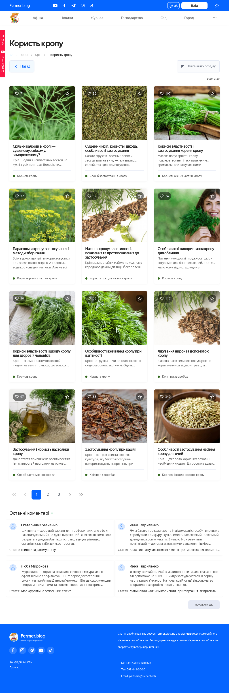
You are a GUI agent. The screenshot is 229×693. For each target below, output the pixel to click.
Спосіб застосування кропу (108, 176)
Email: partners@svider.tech (138, 676)
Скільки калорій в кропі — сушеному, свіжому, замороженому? (34, 150)
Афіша (38, 18)
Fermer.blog (14, 17)
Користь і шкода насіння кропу (111, 278)
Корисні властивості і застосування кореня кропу (180, 148)
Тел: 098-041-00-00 (133, 669)
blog (19, 5)
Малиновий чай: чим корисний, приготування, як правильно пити (174, 591)
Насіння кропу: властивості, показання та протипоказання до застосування (112, 253)
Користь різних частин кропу (182, 176)
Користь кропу (27, 176)
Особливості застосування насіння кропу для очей (186, 451)
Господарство (132, 18)
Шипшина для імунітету (38, 550)
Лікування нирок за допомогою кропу (183, 353)
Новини (67, 18)
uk (173, 6)
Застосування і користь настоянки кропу (41, 451)
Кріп (38, 55)
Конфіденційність (20, 662)
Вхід (194, 5)
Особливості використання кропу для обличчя (186, 251)
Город (189, 18)
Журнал (97, 18)
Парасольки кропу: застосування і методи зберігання (41, 251)
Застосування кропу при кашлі (110, 449)
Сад (164, 18)
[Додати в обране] (67, 93)
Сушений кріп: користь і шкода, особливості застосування (111, 148)
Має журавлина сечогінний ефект (46, 591)
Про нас (14, 667)
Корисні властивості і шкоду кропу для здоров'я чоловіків (41, 353)
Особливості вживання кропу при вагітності (113, 353)
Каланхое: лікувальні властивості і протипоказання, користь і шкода (174, 550)
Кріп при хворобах (175, 376)
